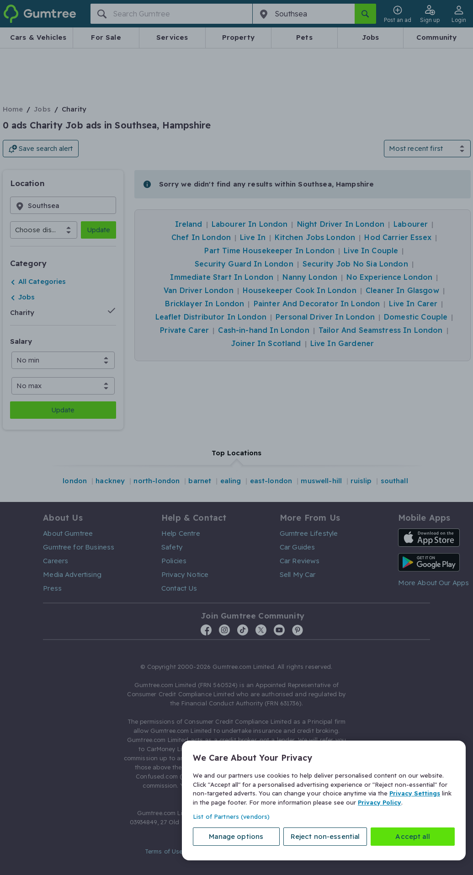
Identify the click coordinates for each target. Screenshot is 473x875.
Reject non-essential (325, 836)
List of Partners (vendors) (231, 816)
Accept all (412, 836)
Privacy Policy (379, 802)
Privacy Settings (414, 793)
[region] (324, 800)
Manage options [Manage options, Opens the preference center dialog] (236, 836)
